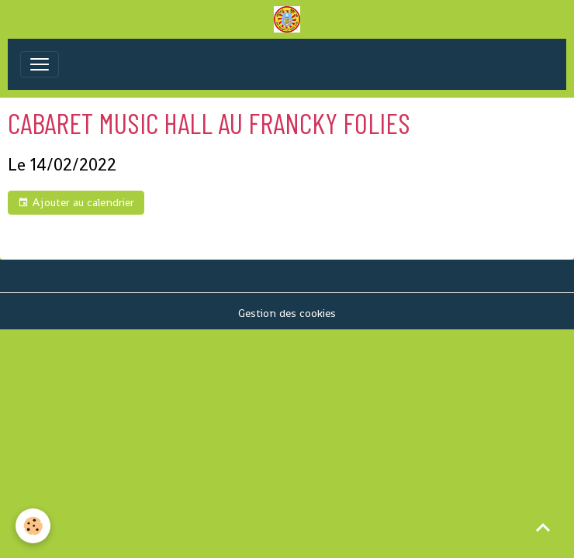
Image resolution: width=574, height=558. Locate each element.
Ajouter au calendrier (76, 202)
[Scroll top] (543, 527)
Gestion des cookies (287, 313)
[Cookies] (33, 525)
